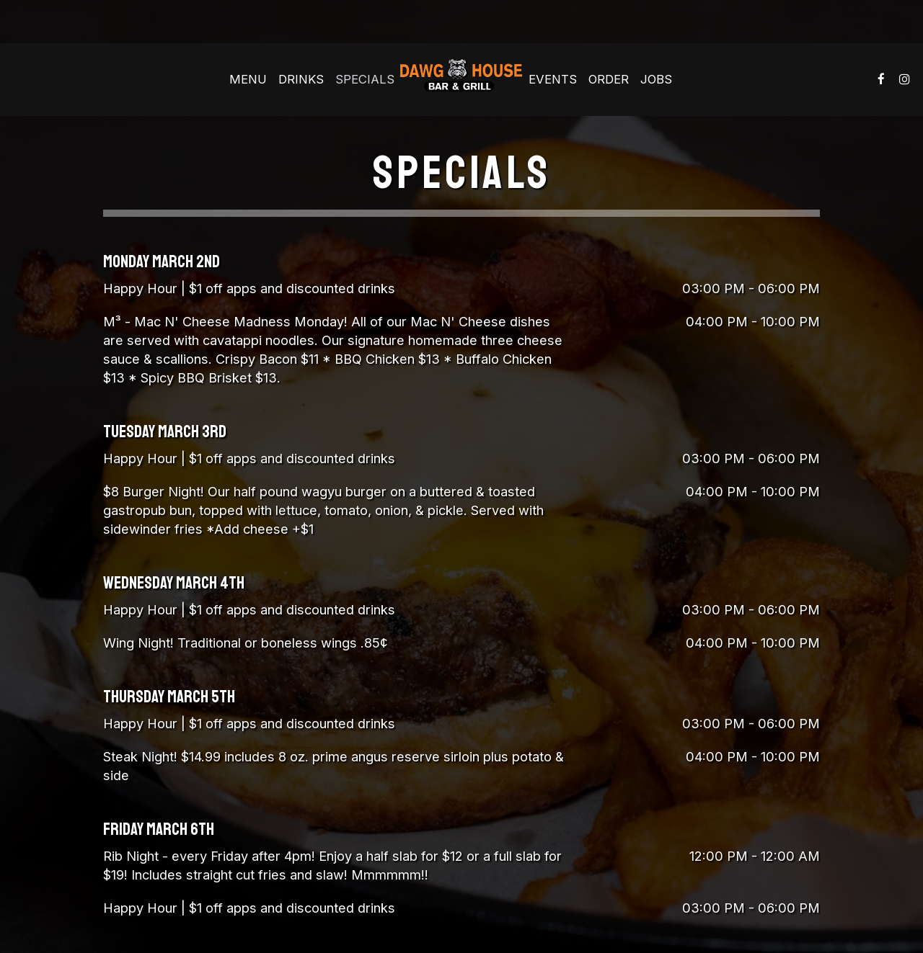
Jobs (656, 79)
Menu (248, 79)
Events (553, 79)
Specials (364, 79)
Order (608, 79)
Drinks (301, 79)
